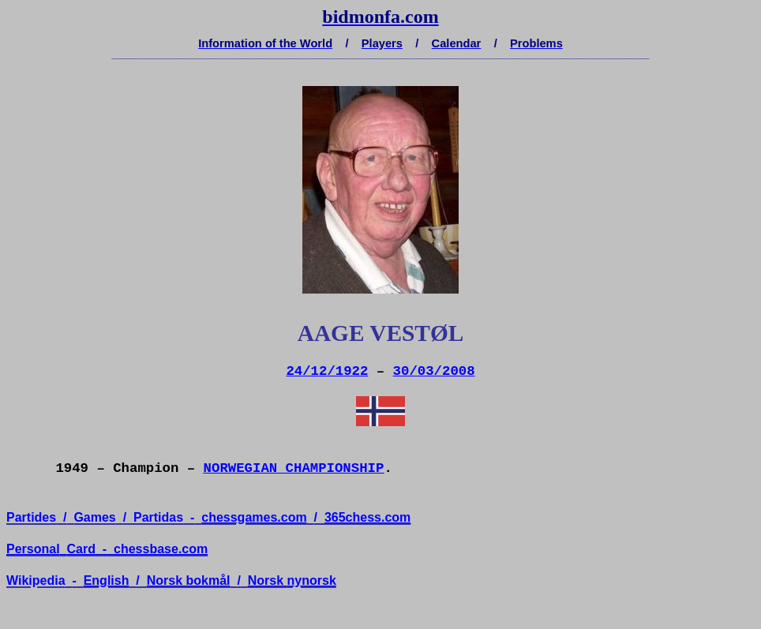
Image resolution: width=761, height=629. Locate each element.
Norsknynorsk (292, 580)
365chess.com (367, 517)
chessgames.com (253, 517)
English (106, 580)
